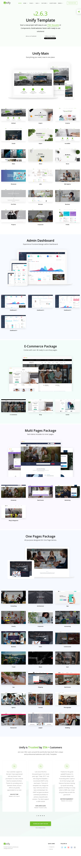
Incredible (67, 136)
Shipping (40, 680)
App (67, 599)
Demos (60, 3)
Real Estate (40, 493)
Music (40, 660)
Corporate (40, 217)
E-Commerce (13, 407)
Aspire (40, 136)
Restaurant (13, 720)
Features (44, 3)
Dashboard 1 (13, 303)
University (13, 493)
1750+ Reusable (53, 25)
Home (25, 3)
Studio (13, 136)
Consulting (13, 599)
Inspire (40, 116)
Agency (13, 700)
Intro (20, 3)
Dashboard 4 (13, 323)
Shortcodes (53, 3)
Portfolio (13, 197)
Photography (67, 700)
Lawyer (40, 720)
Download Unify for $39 (40, 823)
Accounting (67, 619)
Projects (13, 217)
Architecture (40, 599)
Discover (40, 197)
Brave (67, 156)
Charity (13, 619)
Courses (40, 700)
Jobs (40, 177)
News (13, 156)
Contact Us (51, 847)
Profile (67, 217)
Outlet (67, 407)
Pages (31, 3)
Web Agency (67, 177)
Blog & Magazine (13, 513)
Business (67, 197)
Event (40, 639)
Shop (40, 407)
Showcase (13, 177)
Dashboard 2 (40, 303)
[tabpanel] (14, 786)
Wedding (67, 720)
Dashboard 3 (67, 303)
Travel (13, 660)
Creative (67, 116)
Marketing (67, 493)
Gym (67, 660)
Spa (13, 680)
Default (13, 116)
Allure (40, 156)
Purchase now (72, 3)
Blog (37, 3)
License (51, 849)
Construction (67, 639)
